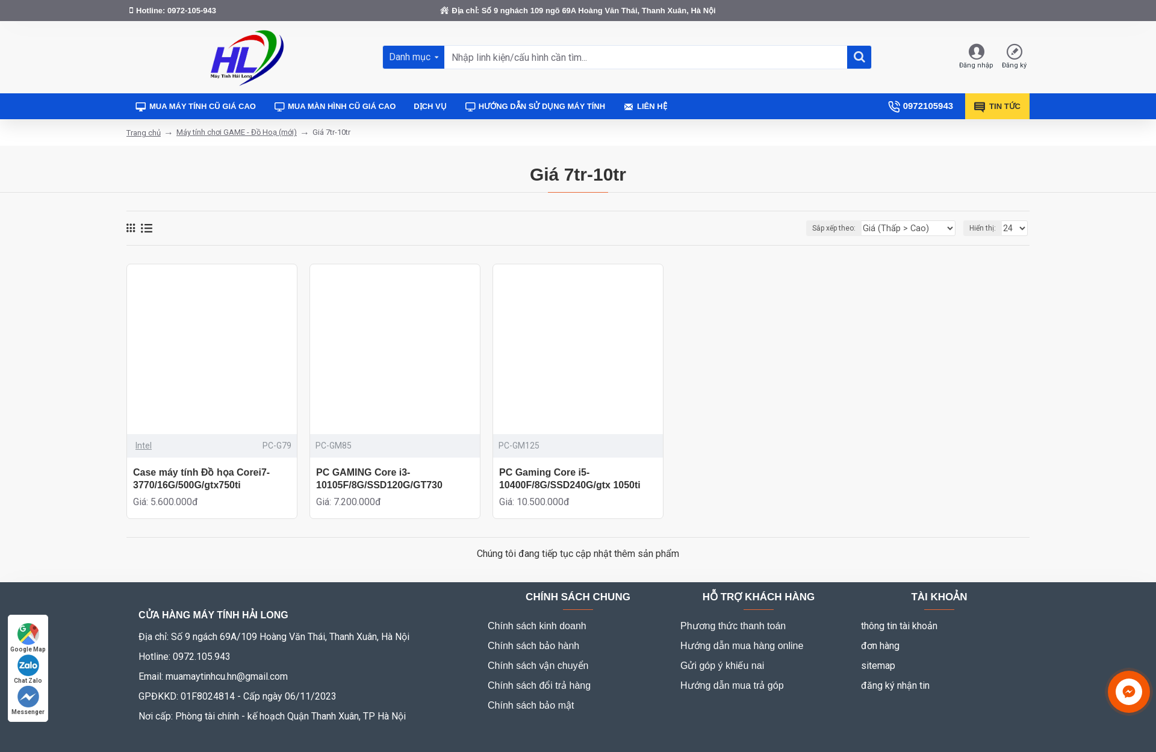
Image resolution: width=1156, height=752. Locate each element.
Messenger (28, 700)
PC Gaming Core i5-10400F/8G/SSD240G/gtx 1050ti (570, 478)
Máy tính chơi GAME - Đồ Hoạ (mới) (236, 132)
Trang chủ (143, 132)
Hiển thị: (984, 228)
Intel (143, 445)
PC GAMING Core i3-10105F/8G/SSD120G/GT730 (379, 478)
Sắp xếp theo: (849, 228)
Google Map (28, 638)
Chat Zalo (28, 669)
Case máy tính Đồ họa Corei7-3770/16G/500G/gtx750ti (201, 478)
